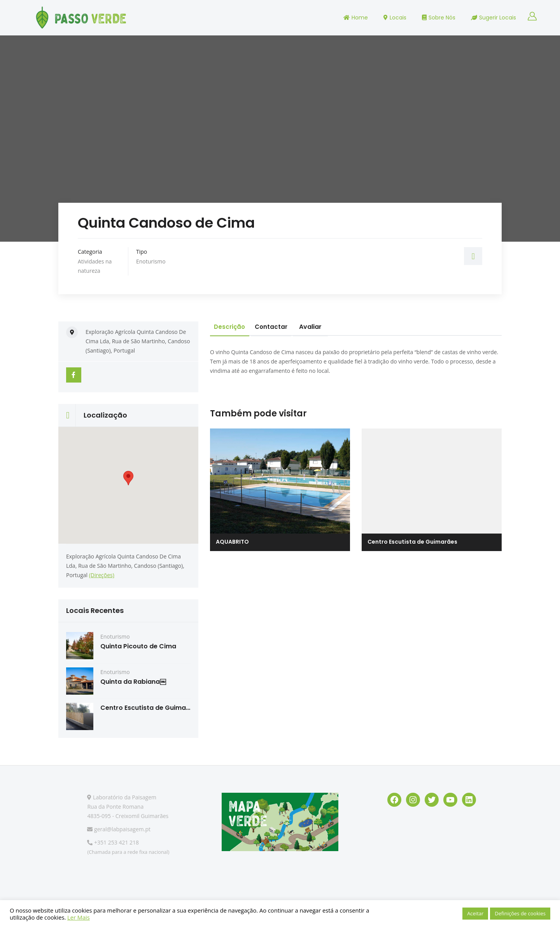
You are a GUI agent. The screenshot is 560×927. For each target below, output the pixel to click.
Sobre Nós (438, 17)
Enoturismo (151, 261)
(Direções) (101, 575)
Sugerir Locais (493, 17)
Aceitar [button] (475, 913)
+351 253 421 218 (113, 842)
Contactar (280, 326)
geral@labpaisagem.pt (118, 829)
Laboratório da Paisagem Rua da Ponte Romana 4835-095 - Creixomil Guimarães (127, 807)
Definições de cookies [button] (520, 913)
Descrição (232, 326)
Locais (394, 17)
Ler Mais (78, 917)
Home (355, 17)
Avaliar (321, 326)
